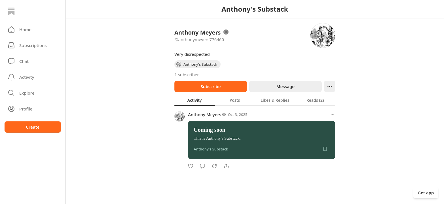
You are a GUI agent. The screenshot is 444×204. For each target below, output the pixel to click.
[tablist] (254, 100)
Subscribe (210, 86)
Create (32, 127)
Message (285, 86)
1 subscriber (186, 74)
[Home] (11, 11)
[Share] (226, 166)
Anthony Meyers (204, 114)
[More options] (332, 114)
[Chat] (33, 61)
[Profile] (33, 109)
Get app (426, 193)
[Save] (325, 149)
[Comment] (202, 166)
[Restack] (214, 166)
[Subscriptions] (33, 45)
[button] (33, 29)
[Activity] (33, 77)
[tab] (194, 100)
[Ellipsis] (329, 86)
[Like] (190, 166)
